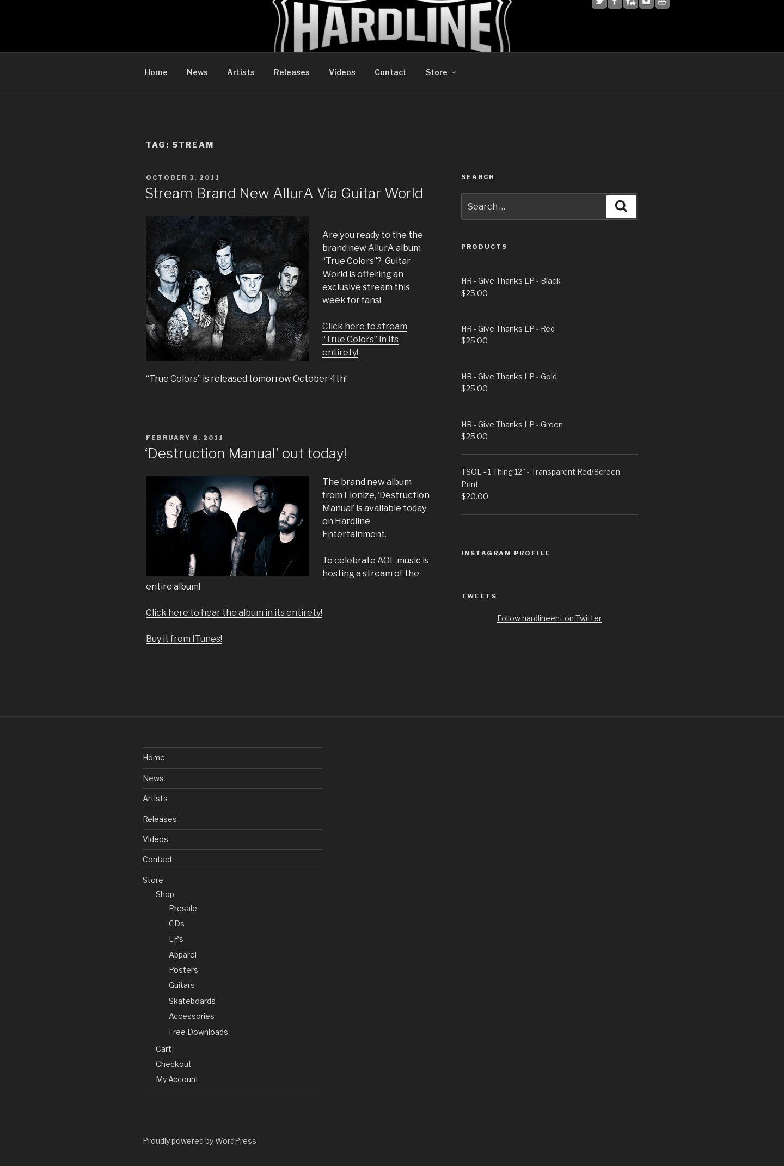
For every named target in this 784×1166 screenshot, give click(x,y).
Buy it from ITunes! (184, 639)
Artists (241, 72)
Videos (342, 72)
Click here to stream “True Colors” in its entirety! (364, 339)
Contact (391, 72)
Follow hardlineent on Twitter (549, 618)
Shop (165, 894)
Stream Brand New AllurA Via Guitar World (284, 193)
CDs (177, 923)
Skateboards (192, 1000)
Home (156, 72)
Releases (292, 72)
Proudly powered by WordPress (199, 1140)
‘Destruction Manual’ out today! (246, 453)
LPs (176, 938)
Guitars (182, 985)
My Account (177, 1079)
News (197, 72)
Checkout (174, 1064)
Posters (183, 969)
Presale (183, 908)
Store (442, 72)
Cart (163, 1048)
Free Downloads (198, 1031)
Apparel (183, 954)
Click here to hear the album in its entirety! (234, 612)
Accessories (192, 1016)
